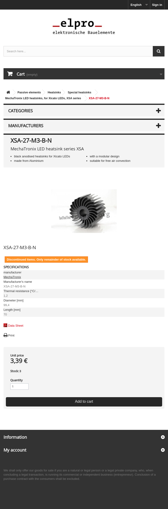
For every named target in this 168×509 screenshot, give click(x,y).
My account (15, 450)
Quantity (16, 380)
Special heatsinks (79, 92)
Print (11, 335)
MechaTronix (12, 277)
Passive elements (29, 92)
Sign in (157, 5)
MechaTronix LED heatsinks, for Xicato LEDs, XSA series (43, 98)
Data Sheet (15, 325)
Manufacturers (25, 125)
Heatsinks (54, 92)
